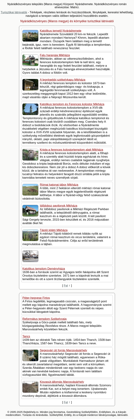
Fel (66, 285)
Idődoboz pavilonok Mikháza (58, 205)
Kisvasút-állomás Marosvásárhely (62, 381)
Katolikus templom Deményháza (43, 268)
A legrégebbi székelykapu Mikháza (62, 79)
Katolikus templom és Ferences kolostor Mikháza (72, 104)
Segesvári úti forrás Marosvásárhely (63, 350)
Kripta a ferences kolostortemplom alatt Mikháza (71, 149)
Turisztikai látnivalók (14, 12)
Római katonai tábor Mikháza (59, 184)
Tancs (26, 336)
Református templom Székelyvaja (44, 319)
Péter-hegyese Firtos (36, 298)
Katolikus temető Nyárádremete (60, 30)
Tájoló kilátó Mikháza (54, 230)
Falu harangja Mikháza (55, 55)
